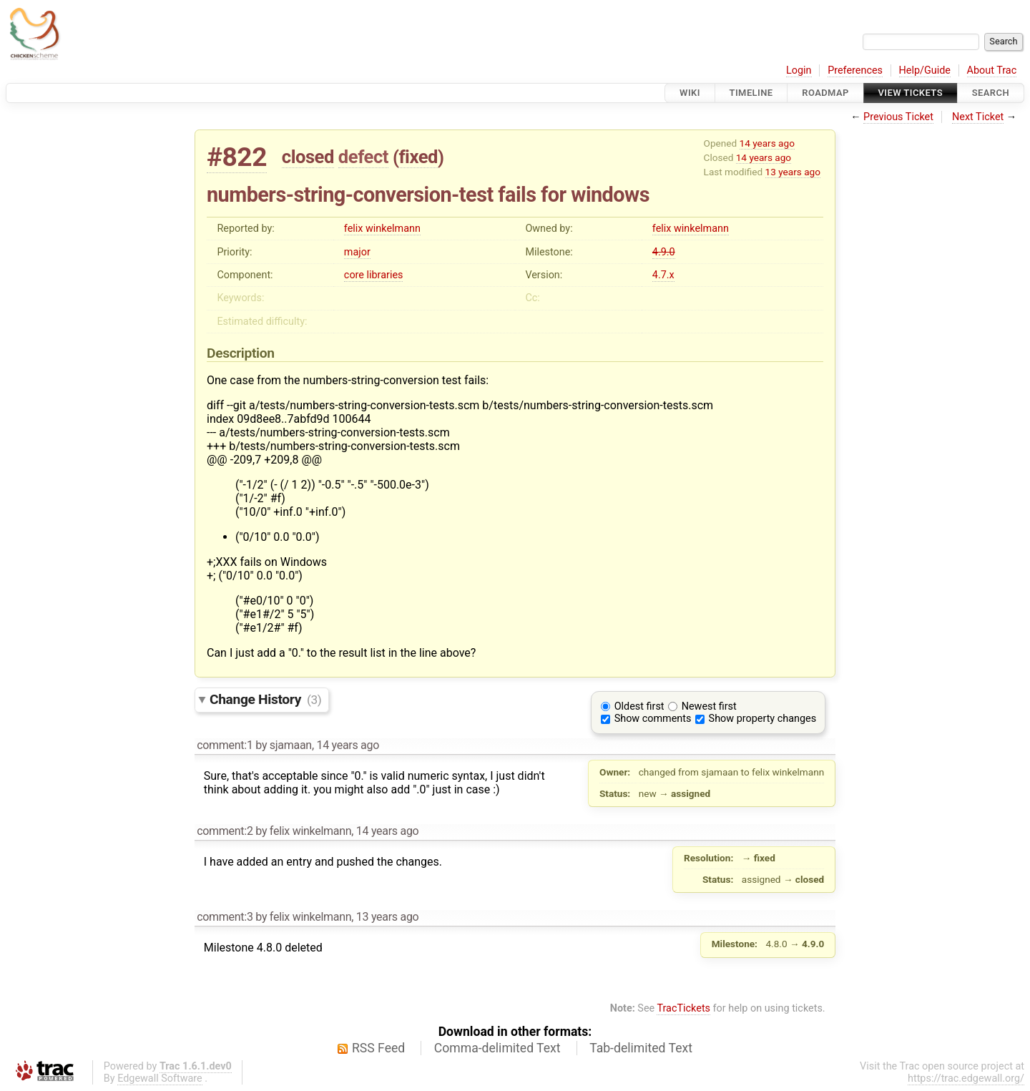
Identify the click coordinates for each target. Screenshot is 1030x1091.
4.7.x (663, 275)
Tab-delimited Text (640, 1048)
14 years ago (767, 143)
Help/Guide (925, 70)
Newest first (709, 706)
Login (799, 70)
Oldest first (639, 706)
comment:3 (224, 917)
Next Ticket (978, 117)
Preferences (855, 70)
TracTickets (683, 1008)
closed (308, 156)
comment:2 (224, 831)
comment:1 (224, 745)
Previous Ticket (898, 117)
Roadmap (825, 92)
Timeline (751, 92)
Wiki (690, 92)
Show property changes (762, 719)
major (357, 252)
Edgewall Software (159, 1078)
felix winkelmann (382, 228)
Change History (265, 699)
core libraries (373, 275)
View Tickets (910, 92)
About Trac (992, 70)
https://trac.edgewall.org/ (966, 1078)
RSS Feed (378, 1048)
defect (363, 156)
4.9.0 (663, 252)
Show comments (653, 719)
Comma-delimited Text (497, 1048)
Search (990, 92)
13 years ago (792, 171)
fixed (418, 156)
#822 (237, 157)
